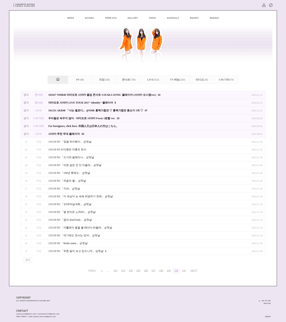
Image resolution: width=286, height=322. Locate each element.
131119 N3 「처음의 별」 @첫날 (67, 180)
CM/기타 (226, 79)
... (108, 270)
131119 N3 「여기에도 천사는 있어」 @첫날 (74, 235)
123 (123, 270)
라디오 (202, 79)
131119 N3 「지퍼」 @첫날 (64, 188)
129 (168, 270)
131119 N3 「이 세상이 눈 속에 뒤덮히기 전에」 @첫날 (80, 196)
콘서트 (128, 79)
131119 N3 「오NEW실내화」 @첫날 (69, 204)
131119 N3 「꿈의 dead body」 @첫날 (70, 219)
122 (115, 270)
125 (138, 270)
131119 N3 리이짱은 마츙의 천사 (67, 149)
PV (80, 79)
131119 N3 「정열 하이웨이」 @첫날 (69, 141)
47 (146, 110)
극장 (104, 79)
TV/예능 (177, 79)
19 (118, 118)
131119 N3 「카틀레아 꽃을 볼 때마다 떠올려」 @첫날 (80, 227)
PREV (92, 270)
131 (184, 270)
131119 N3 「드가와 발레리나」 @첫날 (71, 157)
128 (161, 270)
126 (146, 270)
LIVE (153, 79)
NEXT (194, 270)
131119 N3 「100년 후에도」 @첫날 (69, 173)
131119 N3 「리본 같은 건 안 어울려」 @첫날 (74, 165)
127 (153, 270)
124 (130, 270)
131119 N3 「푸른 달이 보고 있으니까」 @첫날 (76, 251)
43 (82, 134)
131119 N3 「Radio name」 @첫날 (67, 243)
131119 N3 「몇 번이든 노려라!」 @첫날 (72, 212)
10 (159, 94)
